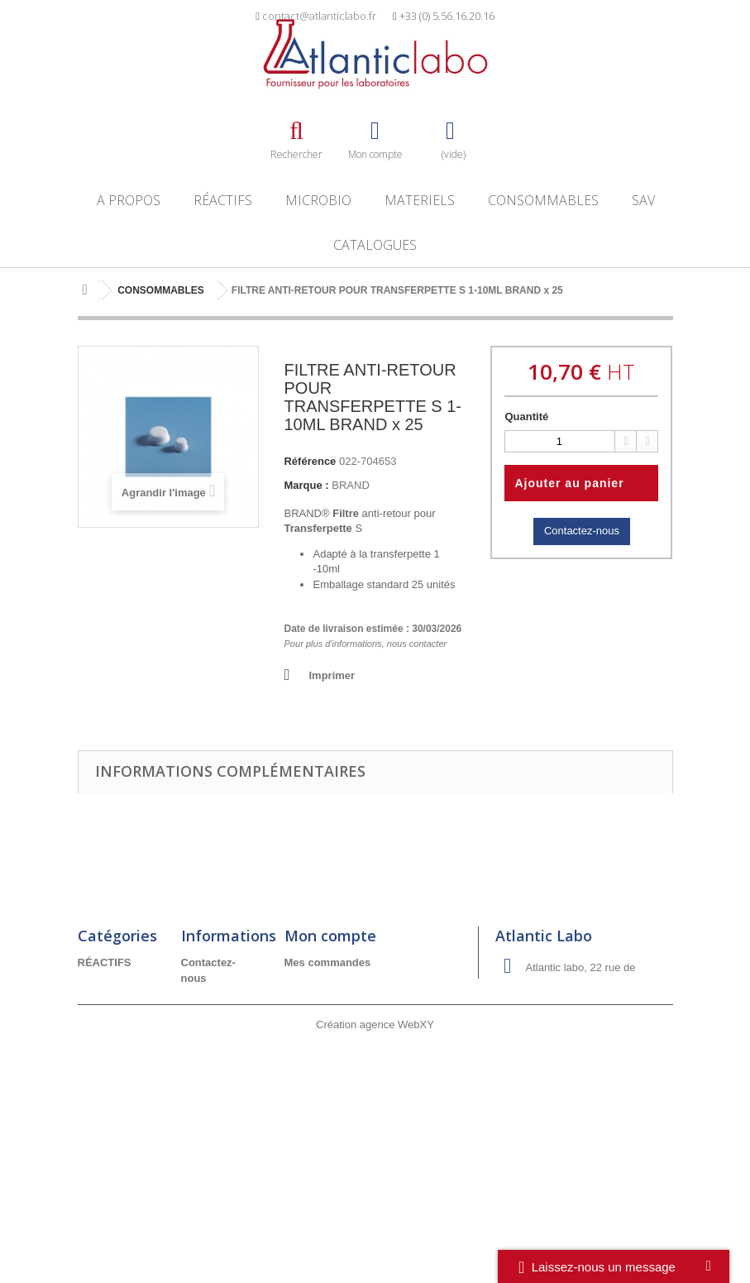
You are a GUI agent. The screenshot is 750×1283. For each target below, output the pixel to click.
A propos (128, 200)
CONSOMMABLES (543, 200)
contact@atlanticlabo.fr (319, 15)
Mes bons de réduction (343, 1028)
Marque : (306, 485)
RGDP (197, 1156)
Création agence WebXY (375, 1238)
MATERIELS (420, 200)
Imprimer (331, 675)
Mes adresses (319, 985)
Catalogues (375, 245)
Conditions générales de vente (214, 1053)
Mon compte (330, 935)
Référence (310, 461)
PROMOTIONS (114, 1051)
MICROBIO (318, 200)
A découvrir (107, 1072)
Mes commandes (327, 962)
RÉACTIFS (222, 200)
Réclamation (213, 1112)
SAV (643, 200)
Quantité (526, 416)
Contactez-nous (581, 530)
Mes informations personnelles (363, 1007)
